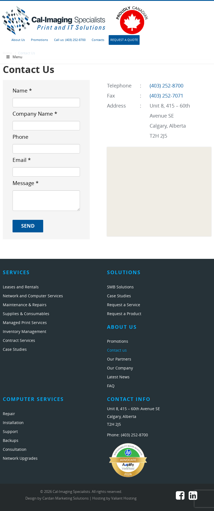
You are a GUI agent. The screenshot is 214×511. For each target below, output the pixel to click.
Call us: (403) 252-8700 (70, 40)
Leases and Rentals (21, 287)
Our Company (120, 368)
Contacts (98, 40)
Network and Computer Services (33, 296)
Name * (22, 90)
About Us (18, 40)
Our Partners (119, 359)
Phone (20, 137)
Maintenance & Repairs (25, 305)
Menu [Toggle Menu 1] (14, 57)
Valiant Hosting (124, 498)
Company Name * (35, 114)
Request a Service (123, 305)
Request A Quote (124, 40)
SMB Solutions (120, 287)
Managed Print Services (25, 322)
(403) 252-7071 (166, 96)
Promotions (39, 40)
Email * (22, 160)
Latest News (118, 377)
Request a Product (124, 314)
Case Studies (15, 349)
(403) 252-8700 (166, 86)
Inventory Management (24, 331)
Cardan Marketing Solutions (65, 498)
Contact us (117, 350)
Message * (25, 183)
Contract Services (19, 340)
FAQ (111, 386)
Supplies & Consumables (26, 314)
